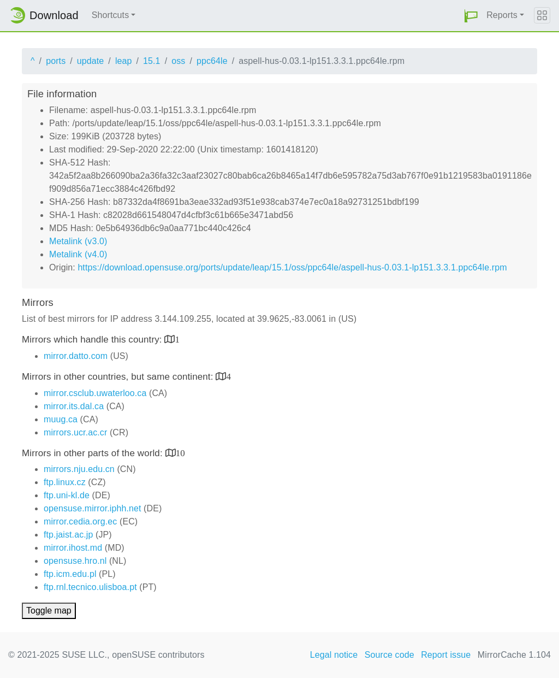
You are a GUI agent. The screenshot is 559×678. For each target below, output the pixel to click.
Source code (389, 654)
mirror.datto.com (76, 356)
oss (178, 61)
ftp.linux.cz (65, 482)
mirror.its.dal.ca (74, 406)
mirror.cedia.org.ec (80, 521)
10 (180, 452)
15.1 (151, 61)
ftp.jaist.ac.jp (68, 534)
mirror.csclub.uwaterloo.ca (95, 393)
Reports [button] (502, 15)
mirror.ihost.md (73, 547)
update (90, 61)
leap (123, 61)
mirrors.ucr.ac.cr (75, 432)
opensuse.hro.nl (75, 560)
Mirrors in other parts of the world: (93, 453)
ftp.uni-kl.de (67, 495)
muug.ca (61, 419)
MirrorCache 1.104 (514, 654)
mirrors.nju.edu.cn (79, 469)
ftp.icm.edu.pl (70, 574)
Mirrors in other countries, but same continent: (119, 377)
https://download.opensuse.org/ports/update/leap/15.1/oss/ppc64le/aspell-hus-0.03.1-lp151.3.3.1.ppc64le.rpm (292, 267)
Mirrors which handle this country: (93, 339)
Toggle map (49, 610)
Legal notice (334, 654)
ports (56, 61)
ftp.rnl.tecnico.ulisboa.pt (90, 587)
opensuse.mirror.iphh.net (92, 508)
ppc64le (212, 61)
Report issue (446, 654)
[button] (471, 15)
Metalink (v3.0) (78, 241)
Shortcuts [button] (110, 15)
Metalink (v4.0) (78, 254)
